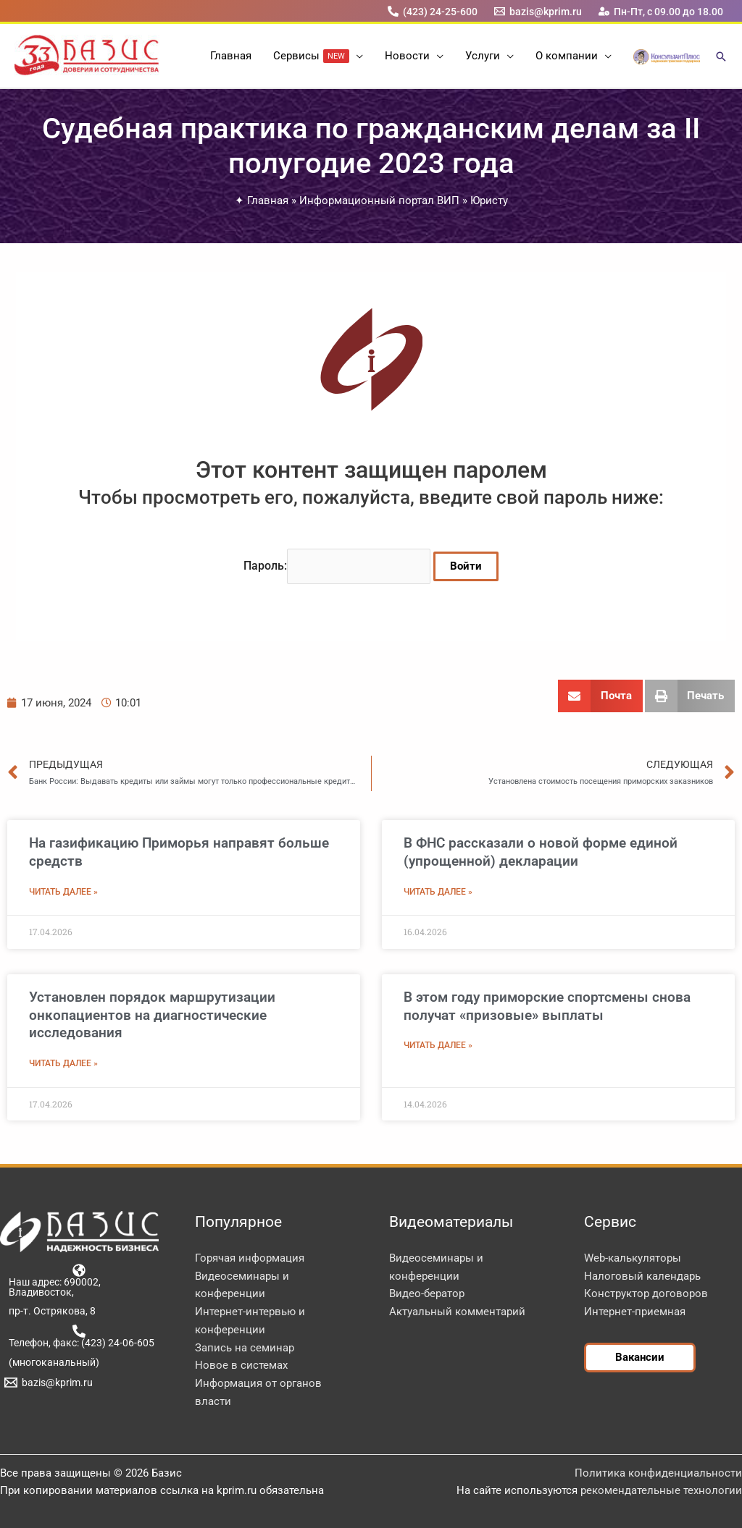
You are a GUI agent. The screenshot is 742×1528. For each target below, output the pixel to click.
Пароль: (336, 566)
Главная (267, 200)
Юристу (489, 200)
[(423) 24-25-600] (432, 11)
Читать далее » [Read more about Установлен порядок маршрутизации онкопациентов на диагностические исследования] (63, 1063)
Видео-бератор (426, 1293)
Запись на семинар (244, 1347)
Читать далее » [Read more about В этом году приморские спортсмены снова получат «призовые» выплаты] (438, 1045)
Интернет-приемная (634, 1311)
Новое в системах (241, 1365)
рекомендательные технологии (661, 1490)
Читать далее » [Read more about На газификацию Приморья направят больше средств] (63, 892)
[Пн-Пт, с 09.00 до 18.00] (661, 11)
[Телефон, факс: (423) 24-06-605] (79, 1336)
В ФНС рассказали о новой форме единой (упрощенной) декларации (541, 852)
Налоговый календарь (642, 1276)
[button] (356, 55)
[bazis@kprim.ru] (538, 11)
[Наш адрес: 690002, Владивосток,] (79, 1280)
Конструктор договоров (646, 1293)
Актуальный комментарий (457, 1311)
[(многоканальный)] (51, 1362)
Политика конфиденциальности (658, 1473)
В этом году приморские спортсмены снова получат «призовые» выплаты (547, 1006)
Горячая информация (249, 1258)
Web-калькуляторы (632, 1258)
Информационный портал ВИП (379, 200)
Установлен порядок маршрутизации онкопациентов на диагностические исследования (152, 1015)
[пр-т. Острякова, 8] (49, 1311)
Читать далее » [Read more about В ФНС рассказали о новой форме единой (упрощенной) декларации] (438, 892)
